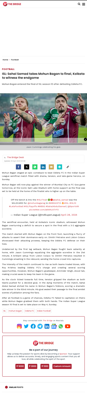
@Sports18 (73, 206)
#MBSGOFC (54, 203)
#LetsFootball (16, 206)
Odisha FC (29, 311)
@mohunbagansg (36, 203)
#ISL (66, 203)
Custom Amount (62, 366)
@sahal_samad (60, 200)
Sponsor (63, 354)
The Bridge (48, 320)
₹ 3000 (32, 366)
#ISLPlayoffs (30, 206)
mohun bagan (15, 311)
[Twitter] (26, 167)
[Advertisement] (44, 34)
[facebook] (18, 167)
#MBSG (41, 206)
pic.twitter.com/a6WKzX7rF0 (44, 209)
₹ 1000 (45, 366)
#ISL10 (72, 203)
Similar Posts (16, 387)
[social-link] (67, 167)
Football (8, 69)
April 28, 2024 (69, 215)
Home (6, 60)
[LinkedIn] (43, 167)
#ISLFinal (41, 200)
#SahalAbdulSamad (56, 206)
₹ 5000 (20, 366)
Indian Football (44, 311)
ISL (4, 311)
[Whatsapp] (35, 167)
